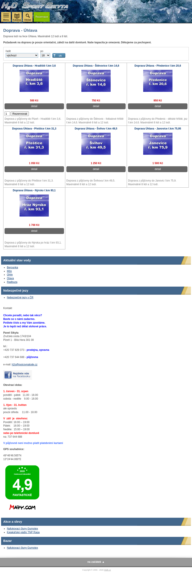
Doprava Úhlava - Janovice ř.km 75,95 (158, 128)
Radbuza (12, 282)
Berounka (12, 267)
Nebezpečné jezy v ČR (20, 297)
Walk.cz (107, 570)
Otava (10, 278)
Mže (9, 271)
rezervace (41, 16)
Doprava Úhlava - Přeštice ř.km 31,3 (34, 128)
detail (34, 106)
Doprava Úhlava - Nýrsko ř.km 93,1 (34, 190)
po (41, 51)
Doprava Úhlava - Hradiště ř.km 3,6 (34, 65)
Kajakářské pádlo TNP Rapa (23, 532)
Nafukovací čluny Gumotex (22, 528)
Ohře (10, 274)
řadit (8, 51)
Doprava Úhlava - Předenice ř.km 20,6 (158, 65)
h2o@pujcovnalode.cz (24, 364)
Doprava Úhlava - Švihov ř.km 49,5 (96, 128)
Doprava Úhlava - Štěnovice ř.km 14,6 (96, 65)
